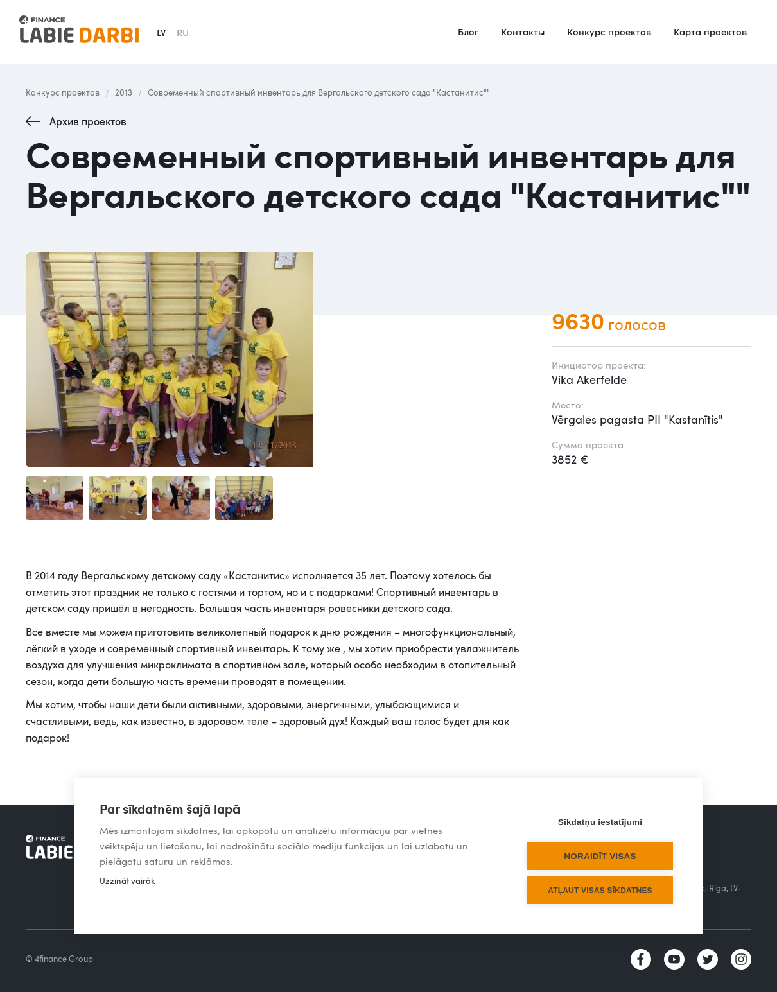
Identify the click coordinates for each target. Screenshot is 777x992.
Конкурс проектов (609, 31)
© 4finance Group (59, 958)
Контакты (523, 31)
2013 (123, 92)
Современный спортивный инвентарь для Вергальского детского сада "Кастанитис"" (319, 92)
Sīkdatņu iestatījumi (600, 822)
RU (183, 32)
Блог (468, 31)
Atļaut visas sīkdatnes (600, 890)
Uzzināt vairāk (127, 881)
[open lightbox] (276, 359)
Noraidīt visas (600, 856)
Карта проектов (710, 31)
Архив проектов (88, 121)
